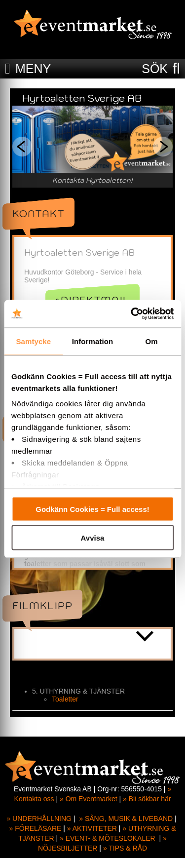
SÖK (155, 69)
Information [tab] (92, 341)
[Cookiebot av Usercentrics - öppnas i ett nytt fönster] (132, 314)
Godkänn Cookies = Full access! (92, 509)
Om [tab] (152, 341)
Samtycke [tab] (33, 341)
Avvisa (93, 538)
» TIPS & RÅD (125, 848)
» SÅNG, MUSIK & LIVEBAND (126, 818)
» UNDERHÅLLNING (38, 818)
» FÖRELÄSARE (35, 828)
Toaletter (65, 699)
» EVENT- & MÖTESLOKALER (107, 838)
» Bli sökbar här (147, 799)
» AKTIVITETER (92, 828)
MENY (33, 69)
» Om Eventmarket (88, 799)
